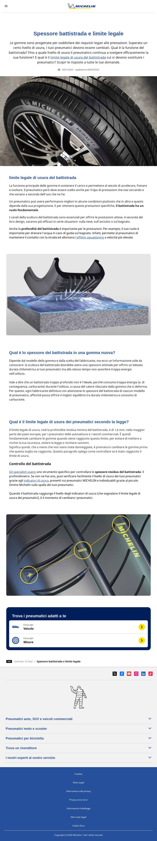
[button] (78, 627)
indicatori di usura (36, 480)
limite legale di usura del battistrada (78, 57)
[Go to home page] (81, 6)
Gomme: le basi (23, 661)
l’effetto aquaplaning (89, 237)
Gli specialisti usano (22, 472)
